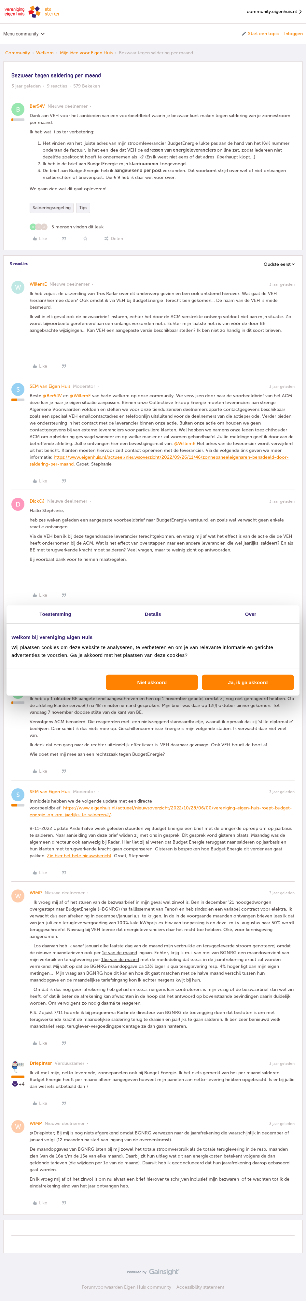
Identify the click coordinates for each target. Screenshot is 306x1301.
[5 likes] (67, 227)
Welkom (45, 53)
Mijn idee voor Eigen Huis (86, 53)
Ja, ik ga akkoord (248, 682)
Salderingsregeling (52, 207)
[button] (260, 34)
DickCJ (37, 501)
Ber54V (37, 106)
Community (17, 53)
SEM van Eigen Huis (50, 386)
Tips (83, 207)
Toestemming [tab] (55, 614)
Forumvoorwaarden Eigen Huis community (126, 1287)
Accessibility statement (200, 1287)
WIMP (36, 893)
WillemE (38, 284)
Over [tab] (251, 614)
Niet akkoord (152, 682)
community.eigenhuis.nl (275, 12)
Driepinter (41, 1063)
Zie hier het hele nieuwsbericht (79, 856)
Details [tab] (153, 614)
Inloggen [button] (293, 33)
